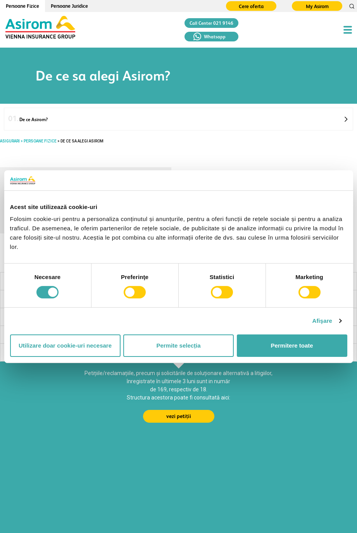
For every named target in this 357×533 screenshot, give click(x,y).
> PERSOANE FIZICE (38, 141)
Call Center (211, 23)
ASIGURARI (10, 141)
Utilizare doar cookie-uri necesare (65, 345)
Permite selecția (178, 345)
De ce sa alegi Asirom (81, 141)
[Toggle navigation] (347, 30)
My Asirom (317, 6)
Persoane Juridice (69, 6)
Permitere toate (292, 345)
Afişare (322, 320)
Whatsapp (209, 36)
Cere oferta (251, 6)
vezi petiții (178, 416)
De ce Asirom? (28, 118)
